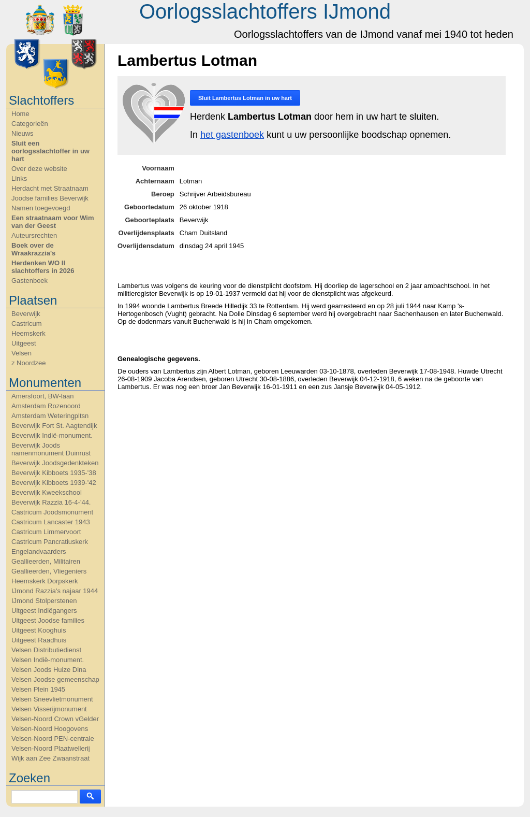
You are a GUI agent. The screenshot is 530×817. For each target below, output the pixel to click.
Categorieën (29, 123)
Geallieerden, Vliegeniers (48, 571)
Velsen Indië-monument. (47, 660)
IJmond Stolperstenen (44, 601)
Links (19, 178)
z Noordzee (28, 363)
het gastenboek (232, 135)
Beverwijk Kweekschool (46, 492)
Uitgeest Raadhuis (38, 640)
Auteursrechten (34, 235)
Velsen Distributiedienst (46, 650)
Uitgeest (23, 343)
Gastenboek (29, 280)
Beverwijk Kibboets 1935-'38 (53, 473)
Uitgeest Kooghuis (38, 630)
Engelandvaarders (38, 551)
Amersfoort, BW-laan (42, 396)
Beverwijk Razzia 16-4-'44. (51, 502)
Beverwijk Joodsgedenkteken (54, 463)
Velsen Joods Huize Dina (48, 669)
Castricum (26, 323)
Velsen (21, 353)
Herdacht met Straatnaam (50, 188)
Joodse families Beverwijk (50, 198)
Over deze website (39, 169)
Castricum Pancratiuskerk (49, 542)
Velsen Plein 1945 (38, 689)
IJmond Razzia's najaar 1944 (54, 591)
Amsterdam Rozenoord (46, 406)
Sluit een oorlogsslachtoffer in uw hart (50, 151)
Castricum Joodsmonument (52, 512)
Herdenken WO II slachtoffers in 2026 (42, 267)
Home (20, 114)
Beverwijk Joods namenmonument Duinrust (51, 449)
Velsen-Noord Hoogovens (49, 729)
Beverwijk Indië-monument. (52, 435)
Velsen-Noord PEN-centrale (52, 738)
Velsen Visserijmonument (49, 709)
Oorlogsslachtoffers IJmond (265, 11)
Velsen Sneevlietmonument (52, 699)
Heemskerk (28, 333)
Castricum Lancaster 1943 (50, 522)
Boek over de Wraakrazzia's (33, 249)
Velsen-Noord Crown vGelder (55, 719)
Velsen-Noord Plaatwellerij (50, 748)
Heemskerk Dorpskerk (44, 581)
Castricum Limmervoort (46, 532)
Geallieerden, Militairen (45, 561)
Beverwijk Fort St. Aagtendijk (54, 425)
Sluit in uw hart (245, 98)
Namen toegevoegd (40, 208)
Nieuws (22, 133)
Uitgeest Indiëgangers (44, 610)
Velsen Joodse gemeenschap (55, 679)
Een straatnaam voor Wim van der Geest (52, 222)
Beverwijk (25, 314)
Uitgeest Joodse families (47, 620)
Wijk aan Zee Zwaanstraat (50, 758)
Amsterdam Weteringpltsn (50, 416)
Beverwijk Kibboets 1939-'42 (53, 482)
